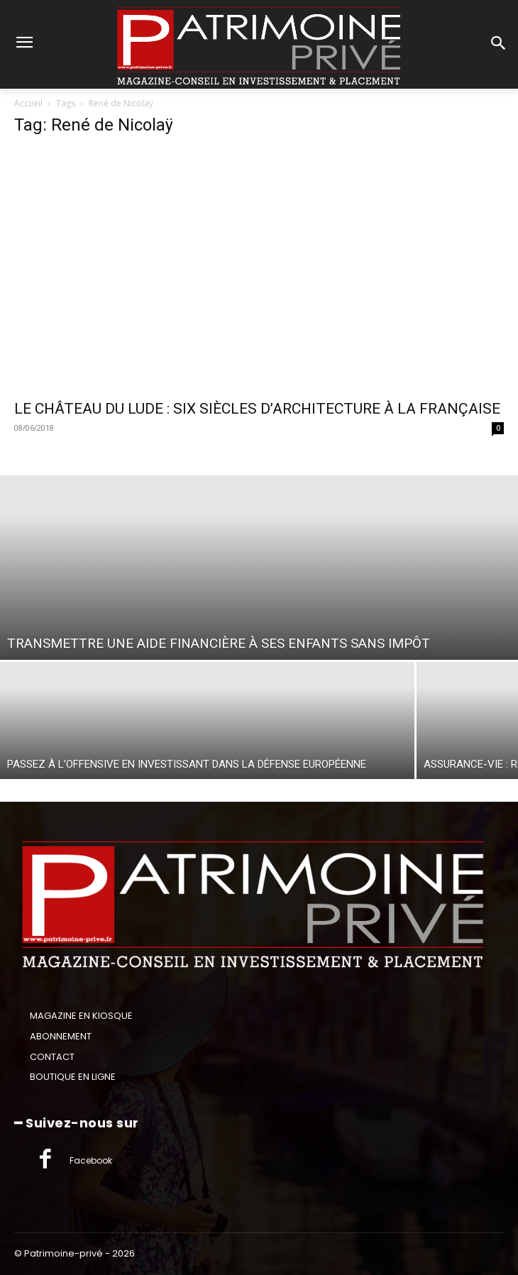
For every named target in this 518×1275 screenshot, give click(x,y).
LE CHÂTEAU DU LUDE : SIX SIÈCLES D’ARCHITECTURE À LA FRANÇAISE (257, 408)
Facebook (91, 1160)
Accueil (28, 103)
